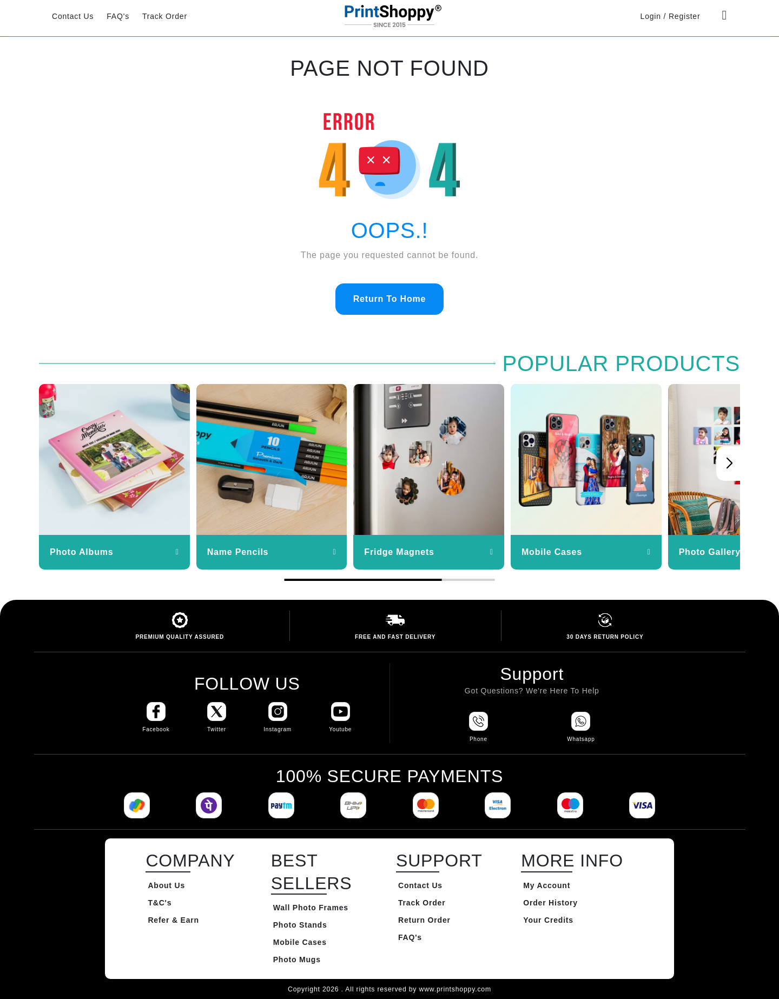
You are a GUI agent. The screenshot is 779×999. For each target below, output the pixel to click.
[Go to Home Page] (389, 15)
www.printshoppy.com (455, 989)
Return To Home (389, 298)
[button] (729, 463)
